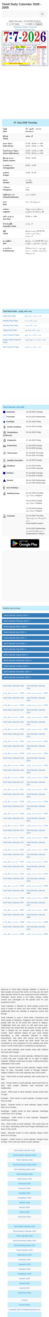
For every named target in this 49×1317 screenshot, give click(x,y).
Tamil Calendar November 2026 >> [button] (17, 672)
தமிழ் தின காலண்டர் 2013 (13, 838)
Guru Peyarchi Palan (11, 335)
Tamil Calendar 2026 (24, 1160)
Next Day (31, 30)
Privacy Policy (24, 1305)
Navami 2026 (24, 1207)
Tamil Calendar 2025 (24, 1236)
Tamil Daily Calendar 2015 (13, 806)
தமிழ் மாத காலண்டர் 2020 (37, 753)
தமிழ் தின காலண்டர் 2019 (13, 765)
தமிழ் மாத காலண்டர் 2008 (37, 898)
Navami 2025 (24, 1283)
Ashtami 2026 (24, 1203)
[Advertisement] (24, 92)
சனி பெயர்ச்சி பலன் (33, 347)
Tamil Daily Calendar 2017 (13, 782)
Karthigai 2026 (24, 1193)
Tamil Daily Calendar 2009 (13, 878)
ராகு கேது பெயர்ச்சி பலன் (35, 340)
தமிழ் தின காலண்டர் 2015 (13, 814)
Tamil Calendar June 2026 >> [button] (15, 643)
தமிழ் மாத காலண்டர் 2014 (37, 826)
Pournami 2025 (24, 1264)
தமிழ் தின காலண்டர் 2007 (13, 910)
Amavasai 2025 (24, 1260)
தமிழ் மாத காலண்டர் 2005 (37, 934)
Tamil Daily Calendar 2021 (13, 734)
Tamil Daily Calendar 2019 (13, 758)
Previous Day (20, 30)
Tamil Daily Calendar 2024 (13, 698)
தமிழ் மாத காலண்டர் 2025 (37, 693)
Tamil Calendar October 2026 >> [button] (16, 666)
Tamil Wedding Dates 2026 (24, 1169)
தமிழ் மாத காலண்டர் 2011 (37, 862)
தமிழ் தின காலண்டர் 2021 (13, 741)
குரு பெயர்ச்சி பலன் (33, 335)
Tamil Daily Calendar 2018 (13, 770)
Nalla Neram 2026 (24, 1179)
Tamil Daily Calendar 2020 (13, 746)
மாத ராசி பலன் (31, 325)
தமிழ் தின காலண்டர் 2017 (13, 789)
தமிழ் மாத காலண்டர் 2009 (37, 886)
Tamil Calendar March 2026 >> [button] (16, 627)
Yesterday (17, 27)
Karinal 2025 (24, 1288)
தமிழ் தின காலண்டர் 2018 (13, 777)
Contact (24, 1300)
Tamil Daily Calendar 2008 (13, 891)
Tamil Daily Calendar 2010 (13, 866)
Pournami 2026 (24, 1188)
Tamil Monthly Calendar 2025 (24, 1231)
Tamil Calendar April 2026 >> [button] (15, 632)
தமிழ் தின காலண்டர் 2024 (13, 705)
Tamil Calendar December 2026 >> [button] (17, 677)
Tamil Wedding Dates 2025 (24, 1245)
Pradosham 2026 (24, 1198)
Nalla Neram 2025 (24, 1255)
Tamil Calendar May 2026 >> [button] (15, 638)
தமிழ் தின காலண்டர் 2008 (13, 898)
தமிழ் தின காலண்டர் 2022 (13, 729)
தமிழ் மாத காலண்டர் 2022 (37, 729)
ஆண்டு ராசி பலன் (32, 330)
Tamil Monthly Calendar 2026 (24, 1155)
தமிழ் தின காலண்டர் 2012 (13, 850)
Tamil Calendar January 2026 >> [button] (16, 615)
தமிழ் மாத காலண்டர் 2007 (37, 910)
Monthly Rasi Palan (10, 325)
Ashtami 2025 (24, 1279)
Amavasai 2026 (24, 1184)
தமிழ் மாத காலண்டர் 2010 (37, 874)
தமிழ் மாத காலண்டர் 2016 (37, 801)
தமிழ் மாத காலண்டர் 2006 (37, 922)
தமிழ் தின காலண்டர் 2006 (13, 922)
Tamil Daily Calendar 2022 (13, 722)
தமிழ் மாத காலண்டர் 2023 (37, 717)
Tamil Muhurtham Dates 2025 (24, 1241)
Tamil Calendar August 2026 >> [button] (16, 655)
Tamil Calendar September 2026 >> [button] (18, 660)
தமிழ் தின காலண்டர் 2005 (13, 934)
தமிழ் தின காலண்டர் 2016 (13, 801)
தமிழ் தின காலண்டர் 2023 (13, 717)
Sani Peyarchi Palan (11, 347)
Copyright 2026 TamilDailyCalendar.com (24, 1310)
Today (25, 27)
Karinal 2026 (24, 1212)
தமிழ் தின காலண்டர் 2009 (13, 886)
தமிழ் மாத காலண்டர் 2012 (37, 850)
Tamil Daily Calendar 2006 (13, 915)
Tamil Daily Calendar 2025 (24, 1226)
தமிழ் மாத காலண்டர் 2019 (37, 765)
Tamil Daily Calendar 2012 (13, 842)
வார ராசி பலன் (31, 321)
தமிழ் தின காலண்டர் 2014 (13, 826)
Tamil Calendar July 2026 (13, 407)
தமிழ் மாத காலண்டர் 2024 (37, 705)
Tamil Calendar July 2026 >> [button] (15, 649)
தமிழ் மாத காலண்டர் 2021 (37, 741)
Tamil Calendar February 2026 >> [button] (17, 621)
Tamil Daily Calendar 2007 (13, 903)
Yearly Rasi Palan (10, 330)
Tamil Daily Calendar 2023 (13, 710)
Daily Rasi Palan (9, 316)
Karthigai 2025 (24, 1269)
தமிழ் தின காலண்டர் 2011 (13, 862)
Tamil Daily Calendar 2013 (13, 830)
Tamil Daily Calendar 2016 (13, 794)
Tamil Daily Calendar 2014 (13, 818)
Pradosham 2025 (24, 1274)
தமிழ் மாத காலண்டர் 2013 (37, 838)
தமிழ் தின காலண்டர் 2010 (13, 874)
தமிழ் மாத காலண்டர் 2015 (37, 814)
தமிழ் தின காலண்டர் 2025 (13, 693)
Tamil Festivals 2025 (24, 1250)
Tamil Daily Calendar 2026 (13, 686)
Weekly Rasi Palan (10, 321)
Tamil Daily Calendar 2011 (13, 854)
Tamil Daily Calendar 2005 (13, 927)
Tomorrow (33, 27)
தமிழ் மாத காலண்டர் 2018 (37, 777)
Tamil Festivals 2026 (24, 1174)
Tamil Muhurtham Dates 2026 (24, 1165)
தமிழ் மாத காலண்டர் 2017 (37, 789)
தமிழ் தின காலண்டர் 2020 (13, 753)
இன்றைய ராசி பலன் (33, 316)
